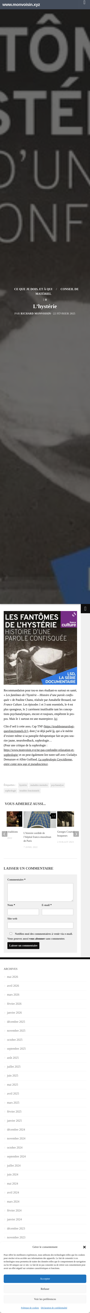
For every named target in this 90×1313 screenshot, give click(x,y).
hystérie (23, 785)
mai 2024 (12, 1183)
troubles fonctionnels (29, 790)
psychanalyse (57, 785)
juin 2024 (12, 1174)
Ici (55, 718)
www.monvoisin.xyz (21, 4)
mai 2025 (12, 1084)
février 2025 (14, 1111)
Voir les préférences (45, 1299)
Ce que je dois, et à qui (33, 289)
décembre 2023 (16, 1228)
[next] (76, 834)
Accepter (45, 1278)
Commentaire (16, 879)
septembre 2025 (16, 1048)
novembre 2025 (16, 1030)
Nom (11, 905)
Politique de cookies (30, 1308)
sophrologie (10, 790)
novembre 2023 (16, 1237)
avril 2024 (13, 1192)
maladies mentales (39, 785)
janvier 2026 (14, 1012)
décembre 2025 (16, 1021)
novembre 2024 (16, 1138)
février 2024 (14, 1210)
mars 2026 (13, 994)
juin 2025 (12, 1075)
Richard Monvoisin (36, 313)
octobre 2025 (14, 1039)
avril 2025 (13, 1093)
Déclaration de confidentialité (54, 1308)
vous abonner (37, 938)
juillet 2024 (14, 1165)
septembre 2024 (16, 1156)
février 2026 (14, 1003)
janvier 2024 (14, 1219)
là (53, 731)
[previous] (4, 834)
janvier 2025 (14, 1120)
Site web (12, 918)
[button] (84, 1247)
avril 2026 (13, 985)
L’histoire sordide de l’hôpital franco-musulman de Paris (37, 837)
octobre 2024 (14, 1147)
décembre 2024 (16, 1129)
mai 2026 (12, 976)
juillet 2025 (14, 1066)
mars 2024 (13, 1201)
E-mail (47, 905)
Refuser (45, 1288)
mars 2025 (13, 1102)
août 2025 (13, 1057)
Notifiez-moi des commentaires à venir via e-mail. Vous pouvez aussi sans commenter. (40, 936)
